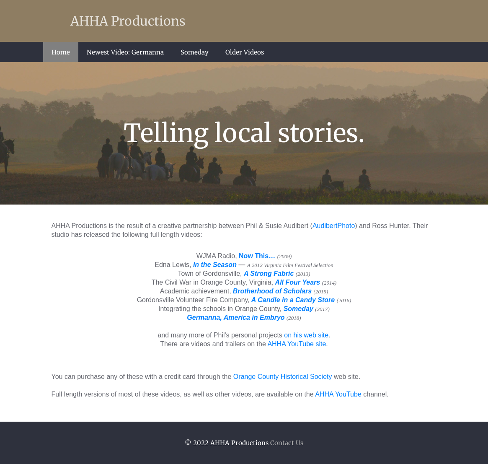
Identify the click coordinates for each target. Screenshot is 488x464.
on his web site (306, 335)
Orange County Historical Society (282, 376)
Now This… (257, 255)
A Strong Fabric (269, 273)
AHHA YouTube (338, 394)
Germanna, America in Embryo (235, 317)
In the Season (215, 264)
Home (61, 52)
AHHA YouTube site (296, 343)
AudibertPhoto (333, 225)
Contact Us (286, 443)
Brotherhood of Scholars (272, 291)
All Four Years (297, 282)
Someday (195, 52)
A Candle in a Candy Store (293, 299)
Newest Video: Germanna (125, 52)
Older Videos (244, 52)
